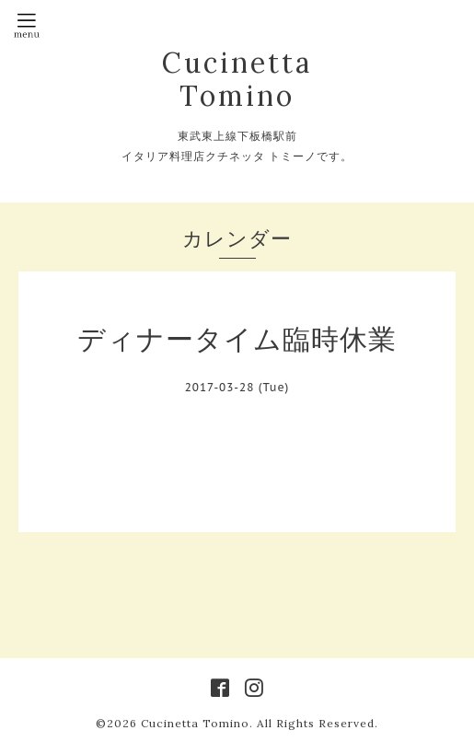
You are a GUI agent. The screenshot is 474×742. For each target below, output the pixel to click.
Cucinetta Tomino (237, 79)
